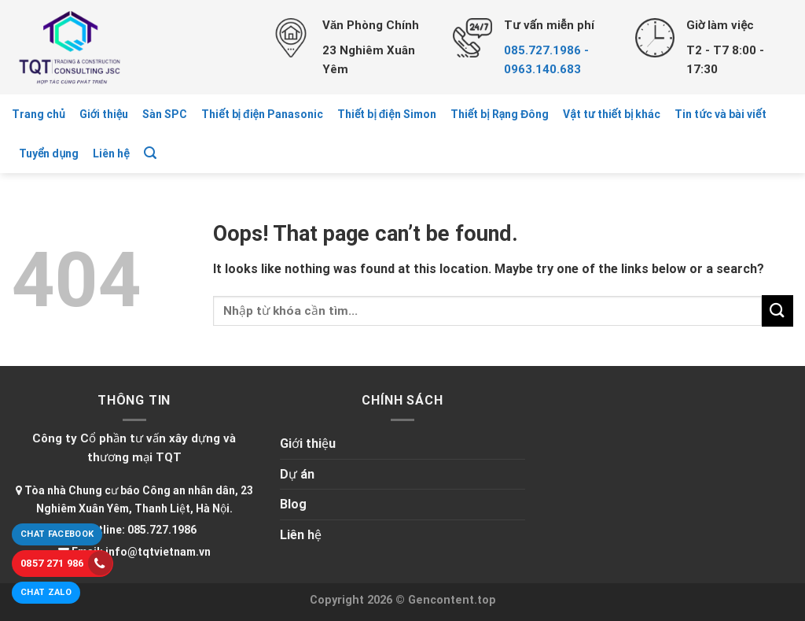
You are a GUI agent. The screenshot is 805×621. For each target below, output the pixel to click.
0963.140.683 (542, 69)
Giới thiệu (103, 114)
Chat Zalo (46, 592)
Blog (293, 504)
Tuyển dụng (49, 153)
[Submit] (777, 310)
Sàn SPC (164, 114)
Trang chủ (38, 114)
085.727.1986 (162, 529)
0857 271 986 (66, 563)
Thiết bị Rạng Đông (500, 114)
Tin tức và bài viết (720, 114)
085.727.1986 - (546, 50)
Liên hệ (111, 153)
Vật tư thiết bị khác (611, 114)
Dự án (297, 474)
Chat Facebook (57, 534)
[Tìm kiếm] (150, 153)
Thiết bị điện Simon (386, 114)
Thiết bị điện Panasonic (262, 114)
